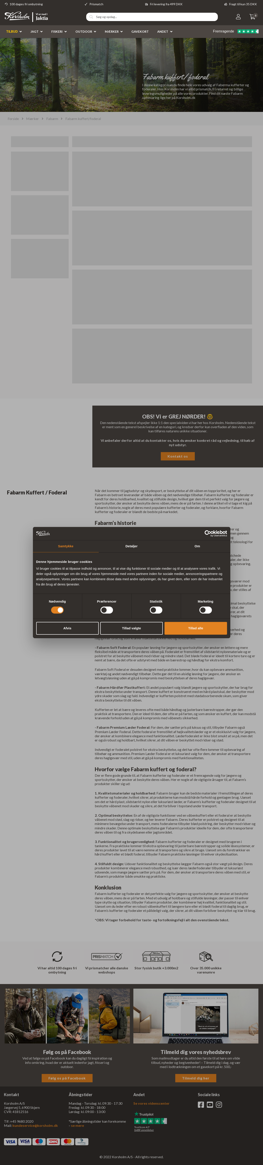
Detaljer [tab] (131, 546)
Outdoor (83, 31)
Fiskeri (57, 31)
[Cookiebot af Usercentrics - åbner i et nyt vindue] (208, 533)
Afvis (67, 628)
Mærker (112, 31)
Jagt (34, 31)
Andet (162, 31)
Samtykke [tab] (65, 546)
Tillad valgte (131, 628)
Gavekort (140, 31)
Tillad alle (195, 628)
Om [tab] (197, 546)
